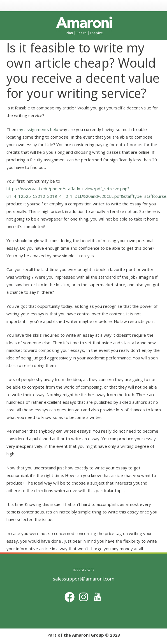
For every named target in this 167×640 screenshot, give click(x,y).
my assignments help (37, 129)
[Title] (98, 596)
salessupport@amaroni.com (83, 578)
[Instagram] (83, 596)
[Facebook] (69, 596)
